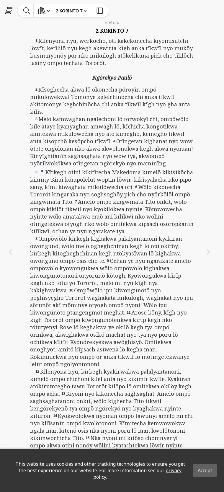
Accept (205, 470)
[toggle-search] (27, 10)
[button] (41, 170)
